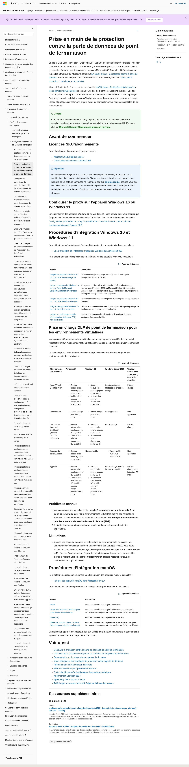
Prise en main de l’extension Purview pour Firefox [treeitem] (22, 581)
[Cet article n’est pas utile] (160, 61)
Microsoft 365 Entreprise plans (68, 157)
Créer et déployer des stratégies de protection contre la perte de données (88, 661)
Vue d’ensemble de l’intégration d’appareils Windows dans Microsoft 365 (88, 251)
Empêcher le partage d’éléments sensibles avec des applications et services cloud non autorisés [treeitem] (23, 355)
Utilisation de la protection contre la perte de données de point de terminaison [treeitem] (22, 201)
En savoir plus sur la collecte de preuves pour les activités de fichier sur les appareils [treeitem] (23, 595)
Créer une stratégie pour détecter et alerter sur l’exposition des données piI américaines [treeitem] (23, 249)
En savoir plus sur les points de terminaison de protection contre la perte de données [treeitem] (23, 154)
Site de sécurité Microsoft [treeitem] (15, 735)
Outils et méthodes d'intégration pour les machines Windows (82, 672)
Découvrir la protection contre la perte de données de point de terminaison (89, 650)
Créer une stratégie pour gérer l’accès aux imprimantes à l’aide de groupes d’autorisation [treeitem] (23, 234)
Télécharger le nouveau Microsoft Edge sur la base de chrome (83, 683)
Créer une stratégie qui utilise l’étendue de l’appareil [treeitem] (23, 387)
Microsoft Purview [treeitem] (12, 40)
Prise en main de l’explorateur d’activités (73, 665)
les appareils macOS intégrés (63, 91)
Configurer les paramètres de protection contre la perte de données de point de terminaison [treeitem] (22, 185)
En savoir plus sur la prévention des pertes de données (80, 657)
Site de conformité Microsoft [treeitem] (16, 721)
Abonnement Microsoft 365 (66, 676)
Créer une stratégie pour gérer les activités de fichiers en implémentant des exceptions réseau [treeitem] (23, 373)
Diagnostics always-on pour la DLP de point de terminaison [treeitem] (23, 536)
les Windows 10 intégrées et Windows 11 (115, 87)
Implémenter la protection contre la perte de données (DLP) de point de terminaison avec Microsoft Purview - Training (92, 709)
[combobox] (18, 34)
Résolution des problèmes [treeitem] (16, 716)
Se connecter (180, 3)
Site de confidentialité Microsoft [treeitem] (18, 730)
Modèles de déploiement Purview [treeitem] (19, 740)
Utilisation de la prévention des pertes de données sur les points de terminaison (91, 653)
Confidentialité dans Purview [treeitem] (17, 745)
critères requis (112, 182)
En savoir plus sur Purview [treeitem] (16, 45)
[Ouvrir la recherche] (171, 3)
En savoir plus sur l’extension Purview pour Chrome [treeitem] (22, 548)
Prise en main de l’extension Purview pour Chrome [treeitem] (22, 559)
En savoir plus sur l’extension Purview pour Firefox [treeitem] (22, 570)
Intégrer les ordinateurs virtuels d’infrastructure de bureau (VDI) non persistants (63, 317)
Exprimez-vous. (154, 20)
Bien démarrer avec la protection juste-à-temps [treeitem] (23, 437)
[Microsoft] (5, 3)
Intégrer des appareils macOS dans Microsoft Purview (79, 581)
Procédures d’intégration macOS (170, 45)
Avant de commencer (166, 36)
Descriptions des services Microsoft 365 (72, 161)
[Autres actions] (137, 30)
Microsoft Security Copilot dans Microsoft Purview (84, 127)
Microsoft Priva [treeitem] (11, 726)
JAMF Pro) (54, 617)
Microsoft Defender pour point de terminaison (75, 668)
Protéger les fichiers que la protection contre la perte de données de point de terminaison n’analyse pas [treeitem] (23, 475)
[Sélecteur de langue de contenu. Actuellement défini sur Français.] (9, 763)
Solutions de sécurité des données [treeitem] (17, 98)
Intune (52, 605)
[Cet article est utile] (157, 61)
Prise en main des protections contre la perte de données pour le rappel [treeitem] (23, 634)
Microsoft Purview (64, 31)
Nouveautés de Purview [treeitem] (15, 49)
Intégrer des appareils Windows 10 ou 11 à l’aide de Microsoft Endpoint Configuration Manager (64, 288)
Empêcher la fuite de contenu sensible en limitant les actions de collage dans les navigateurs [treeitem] (23, 313)
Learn (51, 31)
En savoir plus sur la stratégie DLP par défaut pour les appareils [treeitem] (22, 648)
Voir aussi (161, 48)
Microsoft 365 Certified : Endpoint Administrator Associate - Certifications (81, 726)
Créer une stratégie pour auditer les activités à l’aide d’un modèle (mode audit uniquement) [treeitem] (22, 217)
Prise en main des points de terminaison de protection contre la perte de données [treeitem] (23, 169)
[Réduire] (32, 28)
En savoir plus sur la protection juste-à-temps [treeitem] (22, 426)
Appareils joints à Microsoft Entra (69, 679)
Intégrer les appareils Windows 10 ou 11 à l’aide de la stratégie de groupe (64, 277)
